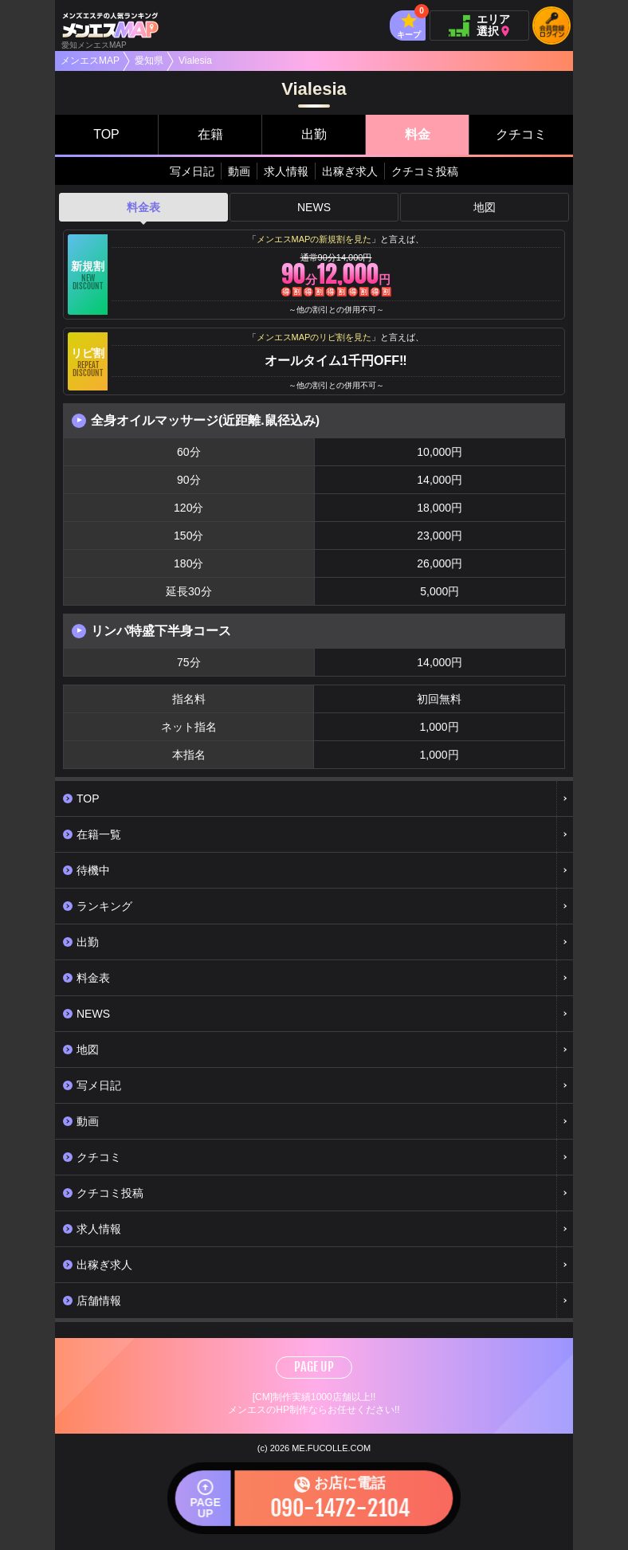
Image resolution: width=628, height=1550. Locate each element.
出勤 (314, 134)
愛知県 (149, 60)
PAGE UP (314, 1367)
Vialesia (195, 60)
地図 (484, 207)
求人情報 (286, 171)
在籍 (210, 134)
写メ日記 (192, 171)
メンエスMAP (90, 60)
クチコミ (521, 134)
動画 (239, 171)
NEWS (314, 207)
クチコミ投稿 (424, 171)
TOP (106, 134)
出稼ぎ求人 (350, 171)
